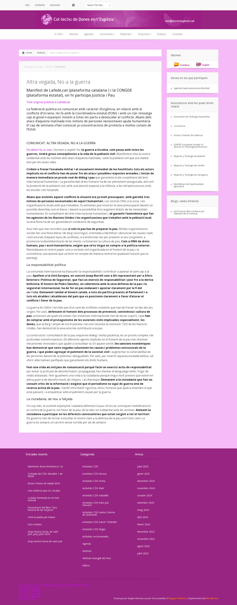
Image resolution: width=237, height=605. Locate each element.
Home (29, 52)
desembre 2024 (146, 481)
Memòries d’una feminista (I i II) (45, 466)
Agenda (86, 543)
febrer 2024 (143, 524)
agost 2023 (143, 546)
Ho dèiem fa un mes (39, 150)
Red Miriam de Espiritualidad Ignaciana (189, 185)
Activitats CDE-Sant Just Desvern (95, 504)
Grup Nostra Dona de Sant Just (45, 541)
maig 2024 (143, 510)
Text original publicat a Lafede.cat (48, 102)
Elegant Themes (177, 598)
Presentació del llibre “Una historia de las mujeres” (42, 509)
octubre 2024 (144, 495)
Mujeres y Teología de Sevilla (189, 165)
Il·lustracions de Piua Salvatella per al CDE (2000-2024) (53, 585)
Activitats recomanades (95, 536)
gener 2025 (143, 473)
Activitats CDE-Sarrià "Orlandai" (99, 522)
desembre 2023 (146, 531)
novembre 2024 (146, 488)
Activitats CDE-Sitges (94, 529)
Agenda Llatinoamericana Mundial (191, 88)
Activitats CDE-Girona (94, 473)
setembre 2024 (145, 502)
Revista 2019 (27, 599)
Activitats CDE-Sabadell (95, 495)
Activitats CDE (90, 466)
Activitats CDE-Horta (93, 481)
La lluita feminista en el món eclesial (43, 499)
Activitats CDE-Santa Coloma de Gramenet (98, 513)
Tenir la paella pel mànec (41, 517)
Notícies (41, 52)
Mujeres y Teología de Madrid (189, 156)
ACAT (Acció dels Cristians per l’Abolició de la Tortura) (189, 212)
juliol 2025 (143, 466)
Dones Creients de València (188, 135)
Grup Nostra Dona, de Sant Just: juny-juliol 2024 (43, 533)
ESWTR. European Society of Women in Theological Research (190, 145)
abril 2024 (142, 517)
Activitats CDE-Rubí (93, 488)
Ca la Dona (179, 125)
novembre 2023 (146, 538)
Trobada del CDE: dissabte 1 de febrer (45, 475)
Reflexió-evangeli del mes (96, 558)
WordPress (212, 598)
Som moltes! (35, 524)
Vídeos (86, 565)
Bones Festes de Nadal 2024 (44, 483)
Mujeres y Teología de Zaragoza (191, 174)
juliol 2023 (143, 553)
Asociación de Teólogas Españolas (192, 116)
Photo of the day (29, 588)
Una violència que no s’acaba (44, 490)
